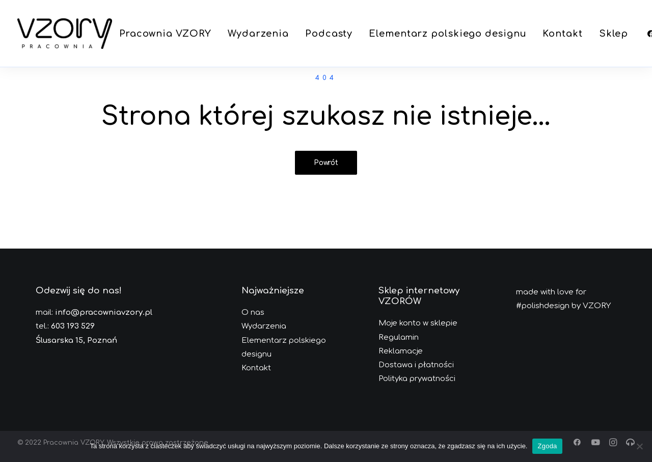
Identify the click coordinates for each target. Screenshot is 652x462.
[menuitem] (165, 33)
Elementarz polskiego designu (447, 34)
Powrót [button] (326, 163)
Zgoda (547, 446)
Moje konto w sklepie (417, 323)
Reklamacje (400, 351)
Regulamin (398, 337)
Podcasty (328, 34)
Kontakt (562, 34)
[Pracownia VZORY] (64, 33)
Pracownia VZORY (165, 34)
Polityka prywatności (416, 378)
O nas (252, 312)
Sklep (614, 34)
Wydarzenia (258, 34)
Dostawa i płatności (416, 365)
